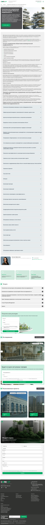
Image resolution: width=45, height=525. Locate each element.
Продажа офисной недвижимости (6, 508)
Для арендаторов (18, 495)
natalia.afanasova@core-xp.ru (37, 259)
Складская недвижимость (35, 496)
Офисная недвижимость (34, 495)
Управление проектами (4, 507)
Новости (2, 497)
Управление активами (4, 512)
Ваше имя (4, 318)
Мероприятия (3, 498)
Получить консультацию (10, 331)
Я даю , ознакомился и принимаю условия (10, 327)
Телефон (4, 322)
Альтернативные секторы (35, 500)
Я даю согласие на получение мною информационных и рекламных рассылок (17, 519)
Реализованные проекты (4, 496)
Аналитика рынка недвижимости (6, 509)
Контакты (2, 500)
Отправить (22, 473)
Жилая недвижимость (34, 497)
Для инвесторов (18, 496)
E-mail (3, 461)
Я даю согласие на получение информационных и (10, 329)
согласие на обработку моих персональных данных (10, 326)
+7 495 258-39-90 (38, 1)
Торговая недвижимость (35, 498)
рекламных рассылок (6, 329)
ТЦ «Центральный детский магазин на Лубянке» (13, 411)
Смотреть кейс (5, 414)
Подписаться (24, 516)
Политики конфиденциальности (33, 378)
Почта (4, 374)
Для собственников (19, 497)
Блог (1, 499)
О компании (2, 495)
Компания (3, 453)
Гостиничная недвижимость (35, 499)
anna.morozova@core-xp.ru (36, 490)
